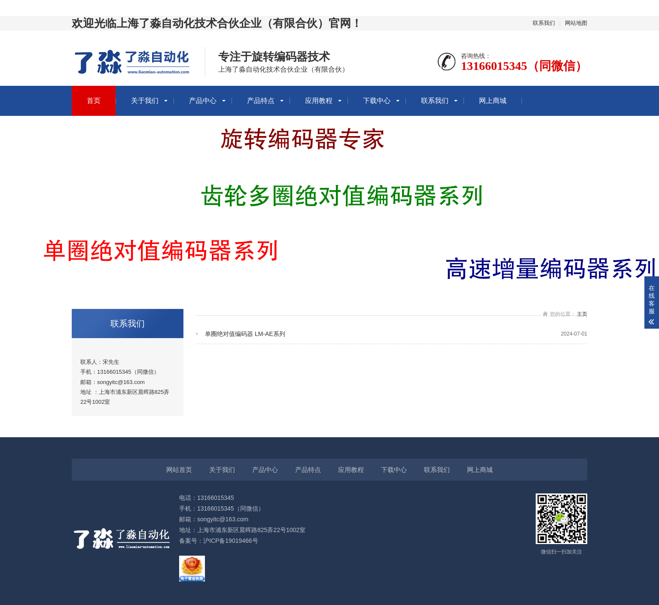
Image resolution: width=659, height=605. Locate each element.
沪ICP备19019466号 (230, 540)
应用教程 (319, 100)
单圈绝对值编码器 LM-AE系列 (396, 334)
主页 (582, 314)
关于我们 (145, 100)
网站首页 (179, 469)
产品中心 (203, 100)
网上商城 (492, 100)
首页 (94, 100)
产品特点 (261, 100)
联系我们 (544, 23)
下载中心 (377, 100)
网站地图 (576, 23)
